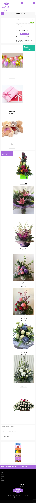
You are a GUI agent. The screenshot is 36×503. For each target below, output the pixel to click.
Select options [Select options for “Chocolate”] (12, 113)
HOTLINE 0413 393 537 (23, 466)
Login (31, 0)
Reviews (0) (13, 426)
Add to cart (25, 33)
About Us (3, 472)
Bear (12, 143)
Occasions (21, 41)
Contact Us (3, 474)
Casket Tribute (24, 417)
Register (33, 0)
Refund (3, 480)
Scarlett (24, 282)
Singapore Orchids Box (23, 248)
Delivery (3, 476)
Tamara (24, 316)
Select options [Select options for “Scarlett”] (24, 286)
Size (16, 30)
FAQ (2, 478)
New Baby (17, 41)
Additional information (6, 426)
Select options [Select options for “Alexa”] (24, 185)
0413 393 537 (6, 10)
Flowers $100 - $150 (23, 40)
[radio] (20, 30)
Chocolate (12, 109)
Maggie (24, 214)
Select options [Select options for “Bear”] (12, 147)
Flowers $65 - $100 (29, 40)
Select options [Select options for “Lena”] (24, 354)
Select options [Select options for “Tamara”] (24, 320)
